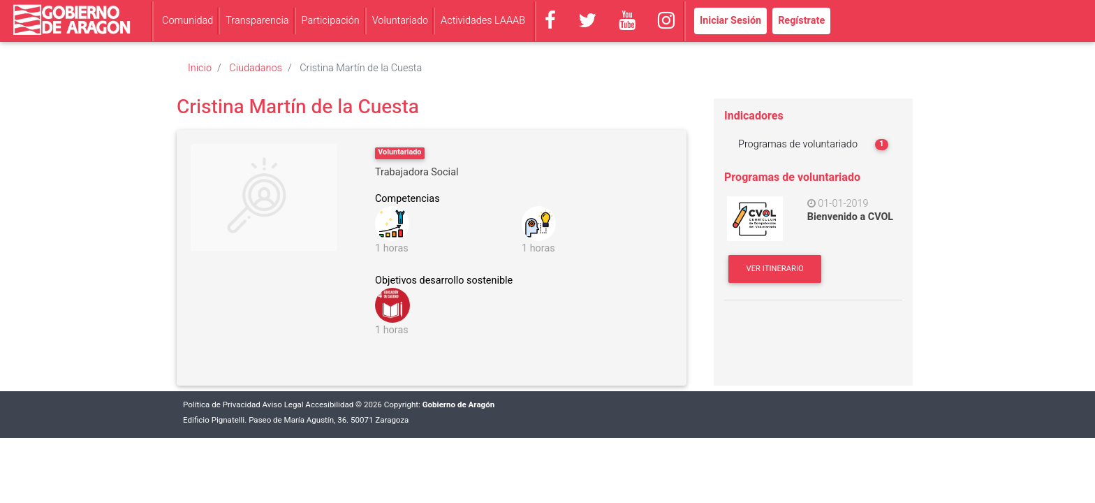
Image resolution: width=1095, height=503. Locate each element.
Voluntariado (400, 20)
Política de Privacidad (221, 405)
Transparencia (257, 20)
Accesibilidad (329, 405)
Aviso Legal (283, 405)
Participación (331, 20)
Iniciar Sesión (730, 20)
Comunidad (187, 20)
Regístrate (801, 20)
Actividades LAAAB (483, 20)
